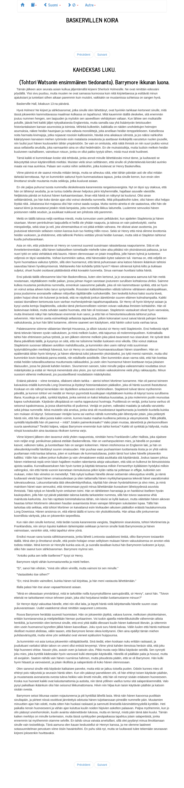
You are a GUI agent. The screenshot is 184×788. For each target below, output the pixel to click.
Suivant (102, 54)
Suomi (52, 5)
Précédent (83, 54)
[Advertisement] (92, 36)
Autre (90, 5)
